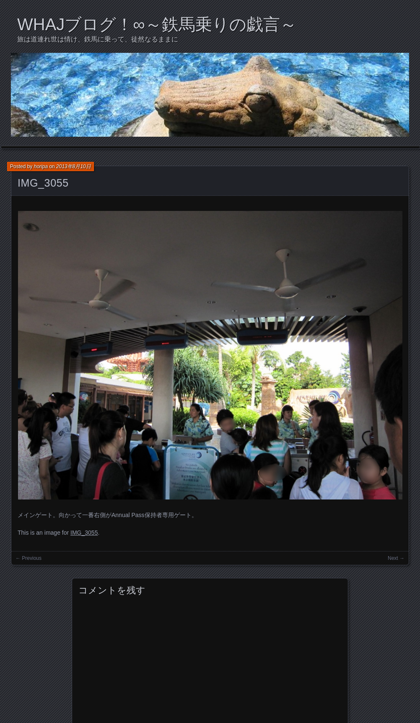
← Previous (28, 558)
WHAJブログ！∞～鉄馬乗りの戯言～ (157, 24)
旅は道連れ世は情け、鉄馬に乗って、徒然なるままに (97, 39)
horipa (41, 166)
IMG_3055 (43, 183)
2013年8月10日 (73, 166)
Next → (396, 558)
